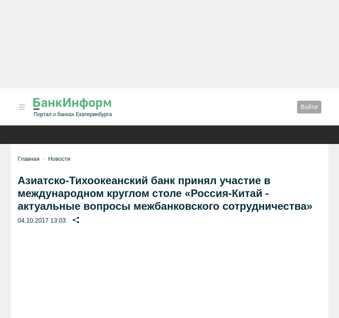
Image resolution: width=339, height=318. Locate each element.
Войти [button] (309, 106)
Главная (28, 158)
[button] (22, 107)
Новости (59, 158)
